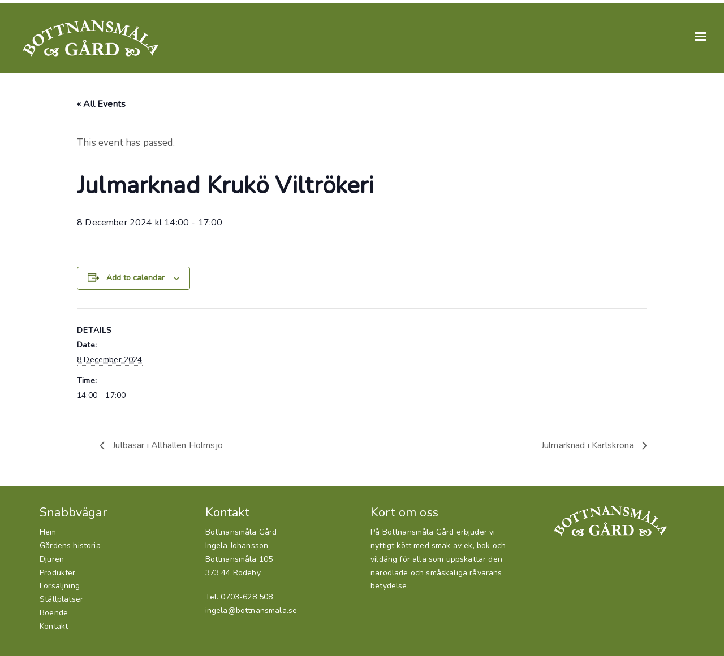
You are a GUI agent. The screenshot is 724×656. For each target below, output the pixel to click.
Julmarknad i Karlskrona (588, 445)
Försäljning (60, 585)
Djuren (52, 559)
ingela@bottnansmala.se (251, 610)
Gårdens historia (70, 545)
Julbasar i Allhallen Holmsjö (166, 445)
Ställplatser (61, 599)
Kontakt (54, 626)
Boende (54, 612)
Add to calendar (135, 277)
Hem (48, 532)
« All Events (101, 104)
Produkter (58, 572)
